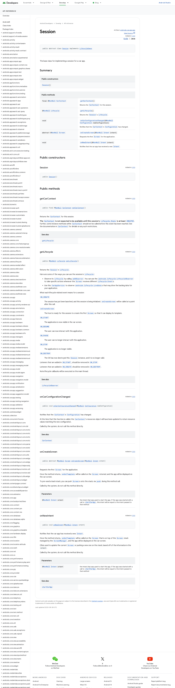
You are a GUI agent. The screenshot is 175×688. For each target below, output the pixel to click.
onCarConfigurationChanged (92, 121)
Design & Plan (45, 3)
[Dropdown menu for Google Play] (87, 2)
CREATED (130, 221)
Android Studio (165, 3)
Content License (97, 601)
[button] (14, 33)
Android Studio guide (135, 683)
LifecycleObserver (50, 385)
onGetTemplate (68, 474)
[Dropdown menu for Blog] (102, 2)
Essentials (27, 3)
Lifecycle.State (108, 221)
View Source (128, 33)
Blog (97, 3)
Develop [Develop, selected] (62, 3)
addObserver (78, 279)
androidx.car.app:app (127, 30)
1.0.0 (133, 36)
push (99, 481)
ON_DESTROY (45, 353)
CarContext (61, 101)
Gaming (59, 681)
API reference (9, 11)
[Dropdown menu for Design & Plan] (54, 2)
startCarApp (90, 502)
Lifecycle (55, 111)
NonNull (52, 101)
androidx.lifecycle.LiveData (88, 285)
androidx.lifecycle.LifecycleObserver (115, 279)
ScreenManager (60, 541)
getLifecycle (86, 111)
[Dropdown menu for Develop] (69, 2)
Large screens (85, 681)
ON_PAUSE (44, 335)
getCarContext (86, 101)
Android (36, 681)
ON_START (44, 318)
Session (65, 48)
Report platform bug (158, 681)
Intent (106, 133)
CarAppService (58, 285)
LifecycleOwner (85, 48)
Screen (62, 133)
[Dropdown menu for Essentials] (34, 2)
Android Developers (46, 23)
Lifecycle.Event (105, 281)
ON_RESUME (44, 327)
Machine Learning (62, 685)
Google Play (79, 3)
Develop (58, 23)
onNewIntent (85, 142)
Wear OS (83, 685)
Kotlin (126, 39)
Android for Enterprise (40, 685)
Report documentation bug (161, 685)
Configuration (86, 123)
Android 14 (108, 685)
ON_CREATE (44, 297)
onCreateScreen (87, 133)
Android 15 (108, 681)
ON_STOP (43, 344)
